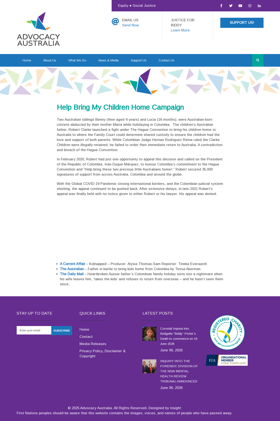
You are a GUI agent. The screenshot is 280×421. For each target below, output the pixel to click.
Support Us (138, 60)
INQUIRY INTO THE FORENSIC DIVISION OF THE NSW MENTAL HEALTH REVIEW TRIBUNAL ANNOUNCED (179, 371)
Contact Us (166, 60)
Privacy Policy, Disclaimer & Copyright (103, 353)
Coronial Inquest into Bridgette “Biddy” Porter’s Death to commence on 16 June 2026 (178, 336)
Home (26, 60)
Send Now (130, 25)
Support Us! (242, 23)
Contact (86, 337)
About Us (49, 60)
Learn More (180, 30)
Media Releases (93, 344)
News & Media (108, 60)
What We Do (77, 60)
